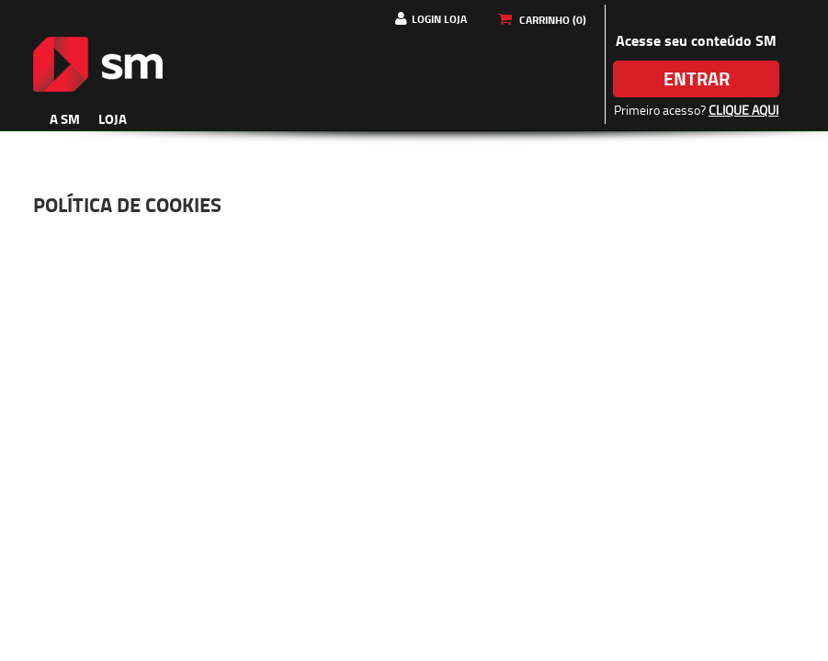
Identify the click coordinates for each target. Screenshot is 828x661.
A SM (65, 118)
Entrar (697, 78)
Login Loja (439, 19)
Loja (112, 118)
